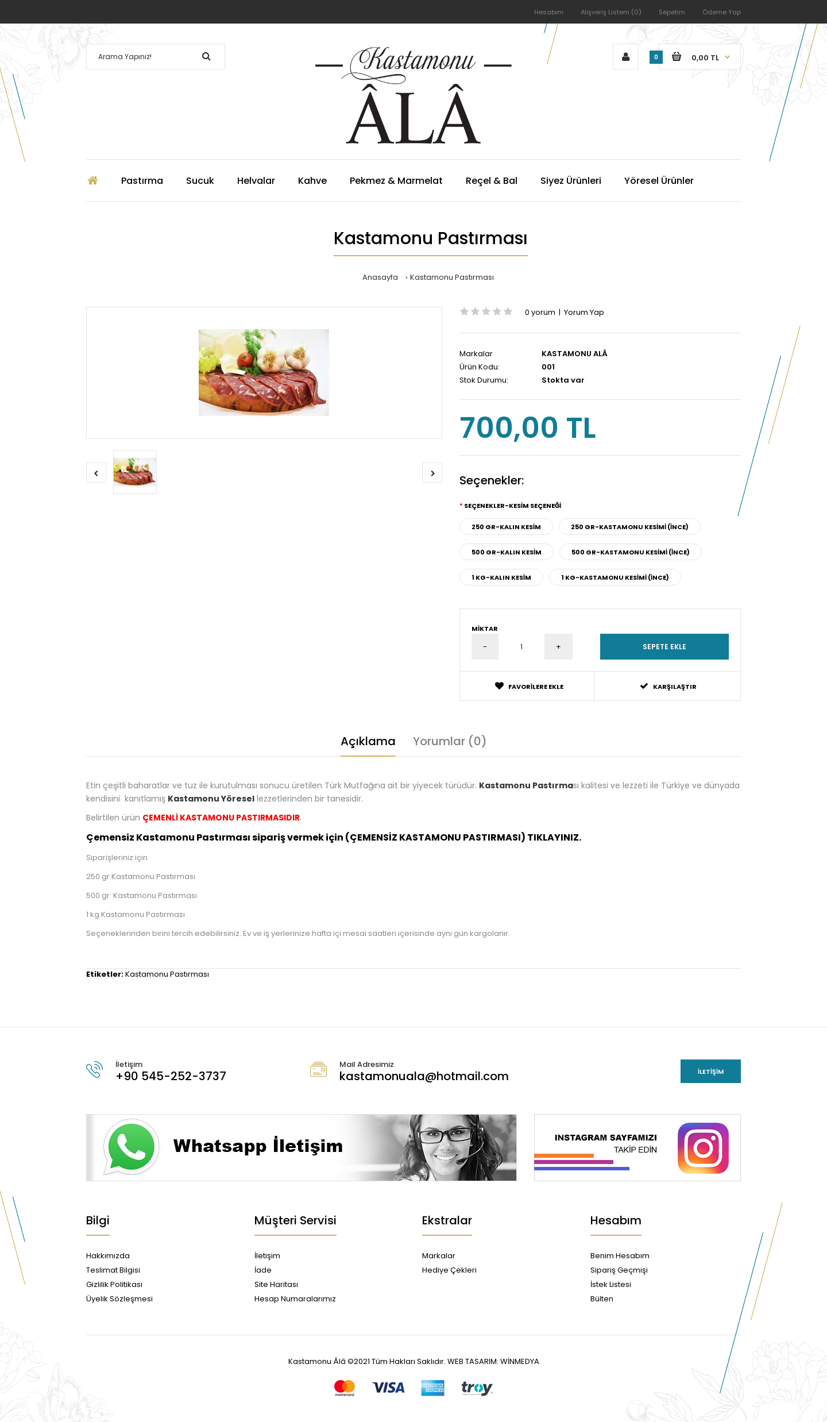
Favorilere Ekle (529, 686)
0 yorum (540, 312)
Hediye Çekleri (449, 1270)
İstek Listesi (610, 1284)
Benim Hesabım (620, 1255)
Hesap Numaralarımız (295, 1298)
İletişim (711, 1071)
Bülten (601, 1298)
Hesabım (548, 12)
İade (263, 1270)
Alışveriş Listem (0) (611, 12)
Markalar (438, 1255)
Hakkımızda (108, 1255)
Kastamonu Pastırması (452, 277)
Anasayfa (380, 277)
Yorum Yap (584, 312)
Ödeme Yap (721, 12)
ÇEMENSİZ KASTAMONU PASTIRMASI (435, 837)
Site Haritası (276, 1284)
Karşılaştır (668, 686)
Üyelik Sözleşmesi (119, 1298)
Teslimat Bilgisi (113, 1270)
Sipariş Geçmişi (619, 1270)
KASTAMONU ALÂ (575, 353)
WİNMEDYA (518, 1361)
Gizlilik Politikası (114, 1284)
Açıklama (368, 741)
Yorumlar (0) (450, 741)
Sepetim (672, 12)
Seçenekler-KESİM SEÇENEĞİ (512, 505)
